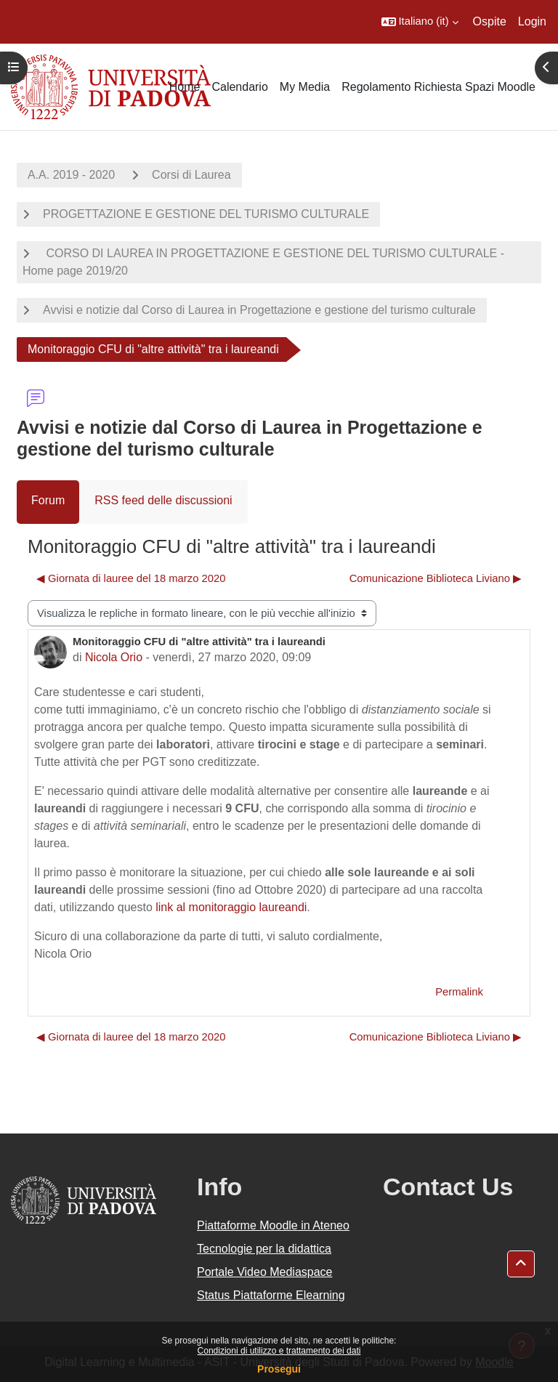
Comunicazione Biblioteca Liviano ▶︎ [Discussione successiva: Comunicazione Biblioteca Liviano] (435, 578)
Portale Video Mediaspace (265, 1272)
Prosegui (279, 1369)
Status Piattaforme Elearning (271, 1295)
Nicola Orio (113, 657)
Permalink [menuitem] (459, 992)
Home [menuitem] (185, 87)
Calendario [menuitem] (239, 87)
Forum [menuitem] (48, 500)
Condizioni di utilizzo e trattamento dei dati (279, 1351)
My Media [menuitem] (305, 87)
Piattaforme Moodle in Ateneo (273, 1225)
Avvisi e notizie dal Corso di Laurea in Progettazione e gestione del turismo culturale (259, 310)
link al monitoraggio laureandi (231, 907)
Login (532, 21)
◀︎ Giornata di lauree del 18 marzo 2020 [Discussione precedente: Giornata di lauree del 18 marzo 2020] (130, 578)
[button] (420, 22)
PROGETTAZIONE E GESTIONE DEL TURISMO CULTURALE (206, 214)
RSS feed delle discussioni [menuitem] (163, 500)
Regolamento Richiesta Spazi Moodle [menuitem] (438, 87)
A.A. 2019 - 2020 (71, 175)
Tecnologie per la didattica (264, 1248)
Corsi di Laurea (191, 175)
